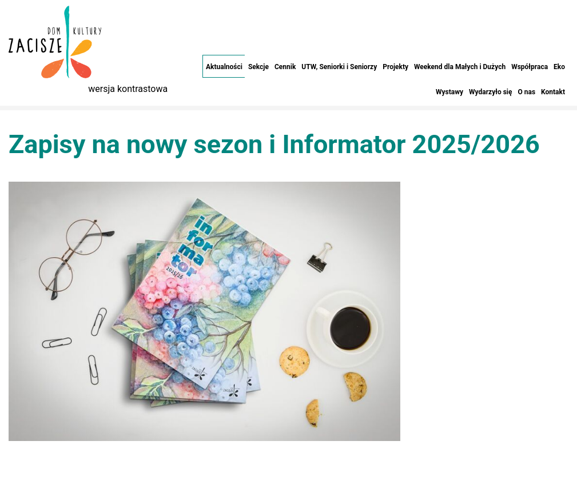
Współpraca (529, 67)
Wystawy (449, 92)
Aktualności (224, 67)
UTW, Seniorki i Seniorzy (339, 67)
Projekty (395, 67)
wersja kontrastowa (128, 88)
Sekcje (258, 67)
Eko (559, 67)
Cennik (285, 67)
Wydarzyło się (490, 92)
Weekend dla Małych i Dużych (460, 67)
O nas (526, 92)
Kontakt (553, 92)
